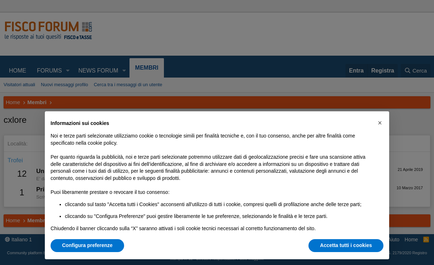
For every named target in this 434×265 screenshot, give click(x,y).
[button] (380, 123)
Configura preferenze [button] (87, 245)
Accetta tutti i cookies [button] (346, 245)
